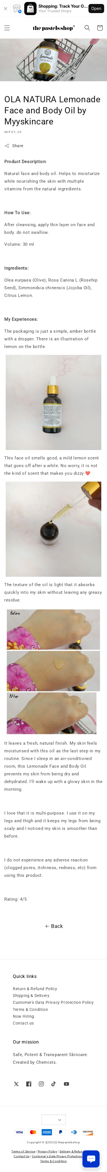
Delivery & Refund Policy (77, 1151)
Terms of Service (23, 1151)
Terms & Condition (30, 1009)
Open (96, 8)
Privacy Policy (47, 1151)
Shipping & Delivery (31, 995)
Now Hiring (23, 1016)
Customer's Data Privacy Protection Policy (53, 1002)
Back (53, 926)
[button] (7, 28)
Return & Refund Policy (35, 988)
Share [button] (13, 145)
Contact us (23, 1023)
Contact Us (21, 1156)
